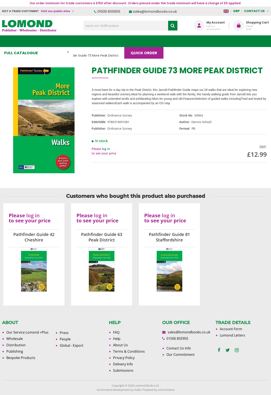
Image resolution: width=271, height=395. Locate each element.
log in (106, 149)
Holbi (137, 390)
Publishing (14, 351)
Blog (177, 41)
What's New (94, 41)
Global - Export (71, 345)
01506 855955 (108, 11)
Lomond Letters (232, 335)
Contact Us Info (178, 348)
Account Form (231, 329)
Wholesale (14, 338)
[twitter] (227, 350)
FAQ (116, 332)
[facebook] (219, 350)
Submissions (123, 370)
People (65, 339)
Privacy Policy (124, 357)
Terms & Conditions (129, 351)
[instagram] (237, 350)
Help (116, 338)
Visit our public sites (55, 11)
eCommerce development (113, 390)
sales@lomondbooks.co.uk (155, 11)
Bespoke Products (20, 357)
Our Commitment (180, 354)
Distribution (16, 345)
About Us (205, 41)
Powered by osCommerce (158, 390)
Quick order (146, 41)
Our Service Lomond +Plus (27, 332)
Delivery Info (123, 364)
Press (64, 332)
